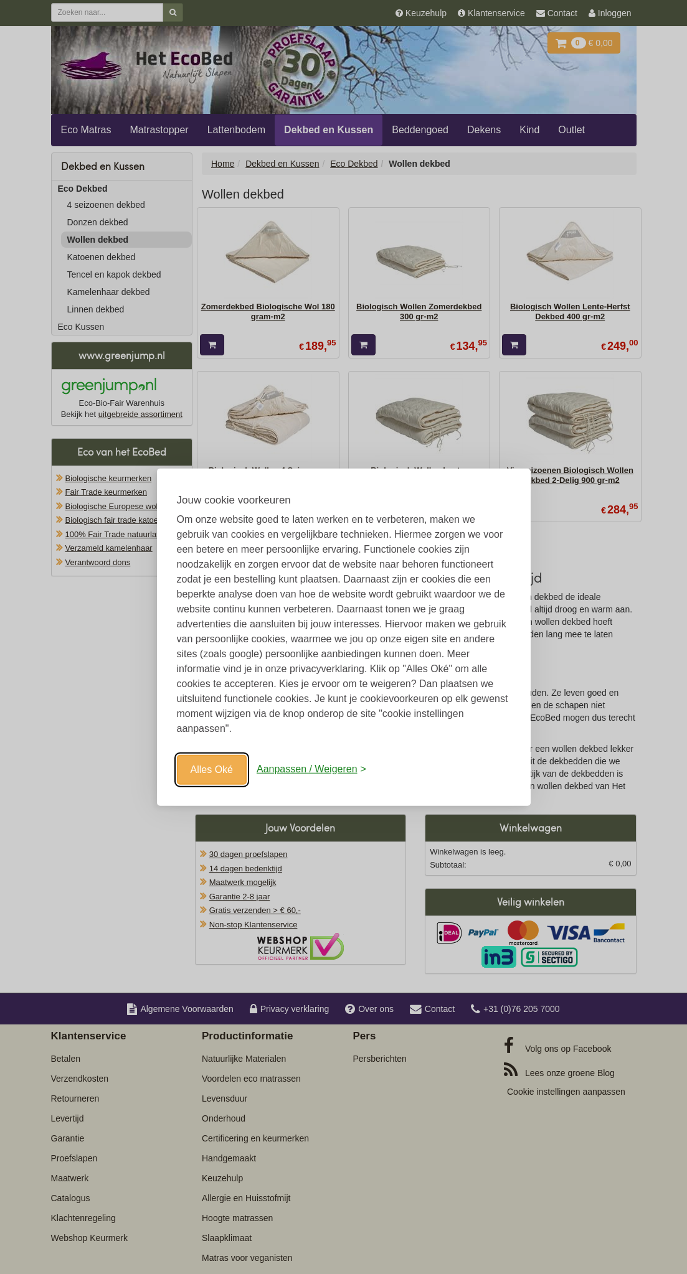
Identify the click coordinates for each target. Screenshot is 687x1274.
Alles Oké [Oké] (212, 769)
